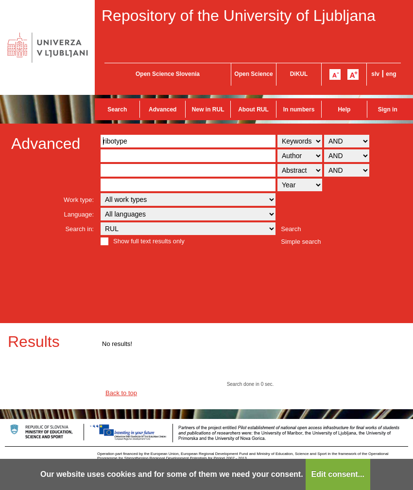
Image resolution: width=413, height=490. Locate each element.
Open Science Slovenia (168, 74)
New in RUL (208, 109)
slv (375, 74)
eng (391, 74)
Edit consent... (337, 474)
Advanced (162, 109)
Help (344, 109)
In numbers (299, 109)
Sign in (387, 109)
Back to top (121, 393)
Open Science (253, 74)
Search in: (79, 229)
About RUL (253, 109)
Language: (79, 214)
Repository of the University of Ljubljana (239, 15)
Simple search (301, 241)
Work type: (79, 199)
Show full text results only (149, 241)
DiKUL (299, 74)
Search (117, 109)
